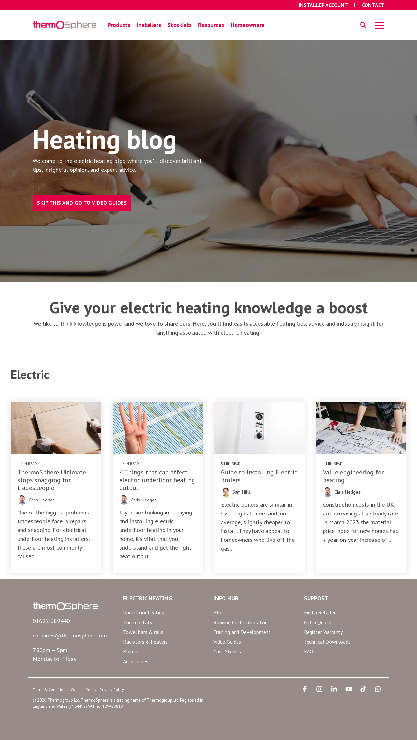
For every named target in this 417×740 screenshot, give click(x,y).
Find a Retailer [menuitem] (320, 612)
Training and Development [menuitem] (242, 632)
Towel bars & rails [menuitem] (143, 632)
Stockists (179, 25)
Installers (149, 25)
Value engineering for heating (353, 476)
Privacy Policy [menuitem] (112, 689)
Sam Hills (241, 492)
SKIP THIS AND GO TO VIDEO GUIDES (82, 202)
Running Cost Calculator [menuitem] (239, 622)
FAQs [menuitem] (310, 651)
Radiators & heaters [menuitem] (145, 641)
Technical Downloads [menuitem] (327, 641)
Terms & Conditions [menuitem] (50, 689)
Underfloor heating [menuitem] (143, 612)
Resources (211, 25)
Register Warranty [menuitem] (323, 632)
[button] (379, 25)
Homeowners (247, 25)
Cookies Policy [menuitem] (83, 689)
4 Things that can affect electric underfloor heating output (157, 480)
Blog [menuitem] (218, 612)
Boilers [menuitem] (130, 651)
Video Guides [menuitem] (227, 641)
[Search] (363, 25)
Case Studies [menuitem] (227, 651)
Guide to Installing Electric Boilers (259, 476)
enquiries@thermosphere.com (70, 635)
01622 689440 (51, 620)
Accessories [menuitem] (135, 661)
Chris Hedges (42, 500)
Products (119, 25)
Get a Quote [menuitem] (317, 622)
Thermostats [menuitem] (137, 622)
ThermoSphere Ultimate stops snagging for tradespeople (51, 480)
